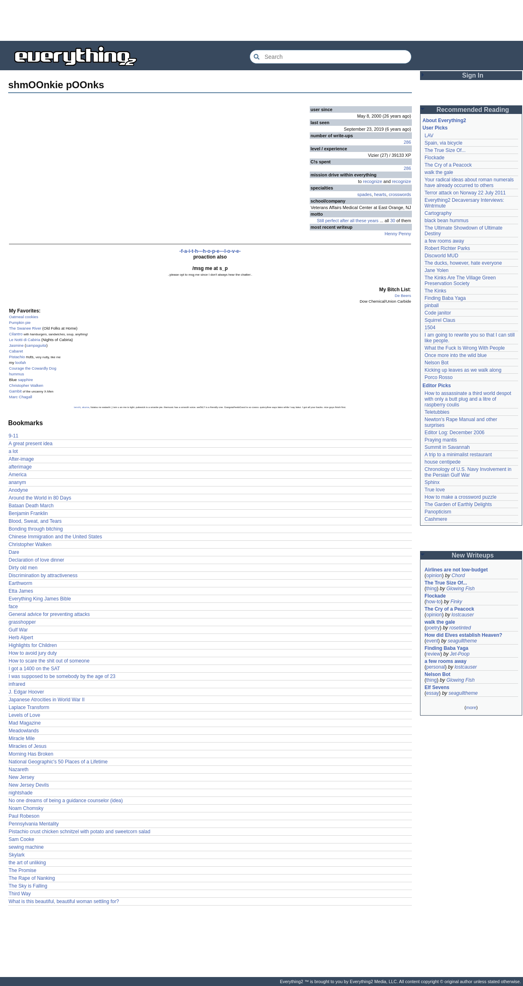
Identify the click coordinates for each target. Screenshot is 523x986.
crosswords (400, 194)
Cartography (438, 213)
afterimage (20, 467)
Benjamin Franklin (28, 513)
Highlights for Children (33, 645)
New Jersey (21, 777)
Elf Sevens (437, 687)
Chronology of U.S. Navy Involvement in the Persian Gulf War (468, 472)
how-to (433, 602)
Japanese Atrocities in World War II (47, 700)
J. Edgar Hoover (26, 692)
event (432, 641)
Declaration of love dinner (36, 560)
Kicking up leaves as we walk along (463, 370)
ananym (17, 482)
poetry (433, 628)
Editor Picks (436, 385)
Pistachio (17, 357)
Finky (456, 602)
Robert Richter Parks (447, 248)
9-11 (13, 436)
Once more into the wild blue (456, 355)
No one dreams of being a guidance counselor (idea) (66, 800)
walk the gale (439, 172)
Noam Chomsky (26, 808)
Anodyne (18, 490)
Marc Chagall (20, 397)
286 (407, 142)
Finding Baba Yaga (445, 298)
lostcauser (462, 615)
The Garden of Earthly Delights (458, 504)
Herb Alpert (21, 637)
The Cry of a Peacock (448, 165)
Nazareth (19, 769)
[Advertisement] (261, 20)
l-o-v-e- (232, 251)
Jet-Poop (459, 654)
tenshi (77, 407)
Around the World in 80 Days (40, 498)
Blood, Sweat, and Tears (35, 521)
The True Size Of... (445, 150)
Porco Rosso (439, 377)
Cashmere (436, 519)
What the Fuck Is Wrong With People (465, 348)
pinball (432, 305)
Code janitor (438, 313)
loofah (20, 362)
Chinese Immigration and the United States (55, 537)
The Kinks (435, 291)
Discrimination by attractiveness (43, 575)
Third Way (20, 894)
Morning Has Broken (31, 754)
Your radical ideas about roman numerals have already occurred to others (469, 182)
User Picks (434, 128)
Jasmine (16, 345)
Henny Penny (397, 233)
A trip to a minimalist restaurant (458, 454)
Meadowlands (24, 731)
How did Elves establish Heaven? (463, 635)
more (471, 707)
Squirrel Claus (440, 320)
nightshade (21, 793)
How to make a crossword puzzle (460, 497)
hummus (16, 374)
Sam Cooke (21, 839)
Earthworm (20, 583)
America (18, 474)
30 (392, 220)
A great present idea (30, 443)
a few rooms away (444, 241)
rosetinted (460, 628)
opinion (434, 575)
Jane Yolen (437, 270)
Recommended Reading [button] (472, 109)
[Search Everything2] (330, 57)
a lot (13, 451)
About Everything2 (444, 120)
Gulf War (18, 630)
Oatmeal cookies (23, 317)
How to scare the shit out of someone (49, 661)
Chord (458, 575)
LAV (429, 135)
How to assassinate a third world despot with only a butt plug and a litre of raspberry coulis (468, 399)
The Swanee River (25, 328)
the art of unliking (27, 863)
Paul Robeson (24, 816)
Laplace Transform (29, 707)
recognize (372, 181)
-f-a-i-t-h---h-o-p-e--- (201, 251)
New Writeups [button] (473, 555)
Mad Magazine (25, 723)
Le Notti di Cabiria (24, 339)
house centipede (442, 462)
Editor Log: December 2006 (455, 432)
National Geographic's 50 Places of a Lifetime (58, 762)
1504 (430, 327)
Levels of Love (24, 715)
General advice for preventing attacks (49, 614)
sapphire (25, 379)
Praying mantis (441, 440)
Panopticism (438, 512)
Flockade (435, 158)
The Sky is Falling (28, 886)
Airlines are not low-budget (456, 570)
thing (431, 588)
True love (435, 490)
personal (435, 667)
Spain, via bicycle (444, 143)
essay (432, 693)
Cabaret (16, 351)
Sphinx (432, 482)
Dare (14, 552)
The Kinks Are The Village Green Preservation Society (460, 280)
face (13, 606)
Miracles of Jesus (28, 746)
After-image (21, 459)
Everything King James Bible (40, 599)
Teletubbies (437, 412)
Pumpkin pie (20, 322)
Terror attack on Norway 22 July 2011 (465, 193)
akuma (85, 407)
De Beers (403, 295)
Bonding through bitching (36, 529)
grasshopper (22, 622)
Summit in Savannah (447, 447)
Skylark (17, 855)
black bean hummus (446, 220)
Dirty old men (23, 568)
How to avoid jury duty (33, 653)
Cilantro (15, 334)
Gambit (15, 391)
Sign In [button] (472, 75)
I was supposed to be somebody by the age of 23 (62, 676)
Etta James (21, 591)
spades (365, 194)
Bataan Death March (31, 506)
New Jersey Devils (29, 785)
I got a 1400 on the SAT (34, 668)
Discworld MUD (441, 256)
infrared (17, 684)
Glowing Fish (460, 588)
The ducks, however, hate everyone (463, 263)
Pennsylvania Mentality (34, 824)
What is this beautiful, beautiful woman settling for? (64, 901)
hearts (380, 194)
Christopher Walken (26, 385)
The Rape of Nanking (32, 878)
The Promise (22, 870)
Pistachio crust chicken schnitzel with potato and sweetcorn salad (79, 831)
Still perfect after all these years (348, 220)
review (433, 654)
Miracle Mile (22, 738)
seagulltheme (462, 641)
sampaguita (36, 345)
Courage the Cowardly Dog (32, 368)
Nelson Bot (437, 363)
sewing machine (26, 847)
